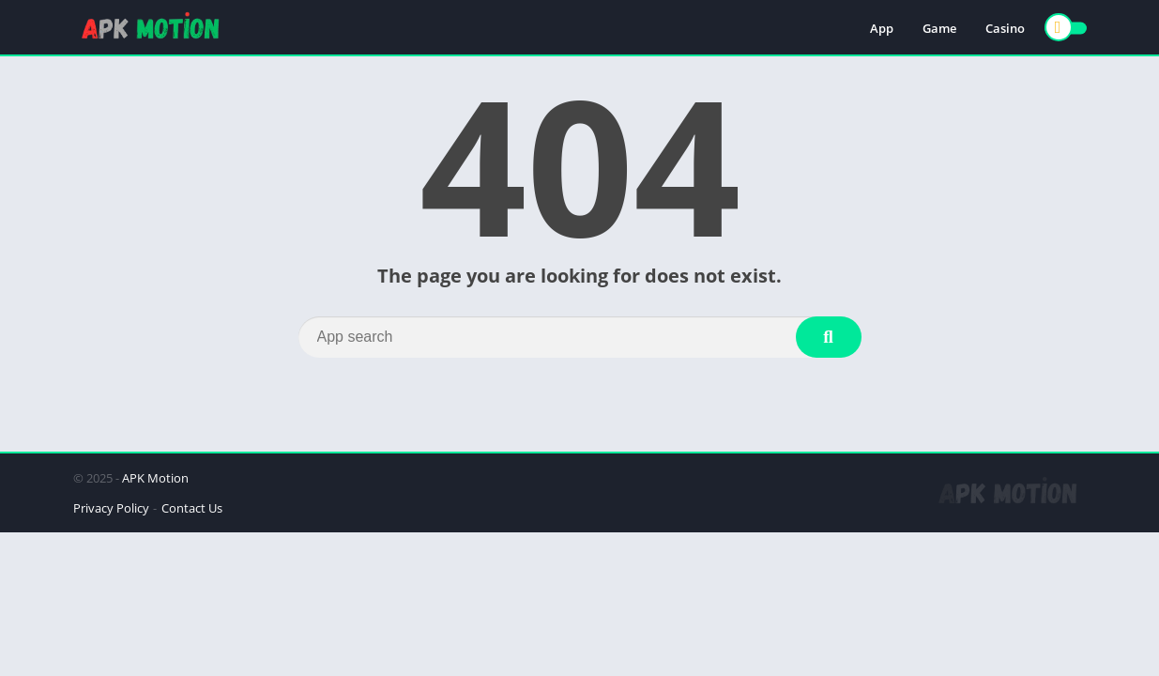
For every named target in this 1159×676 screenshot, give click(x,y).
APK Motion (155, 477)
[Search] (580, 337)
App (881, 28)
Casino (1005, 28)
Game (939, 28)
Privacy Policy (111, 507)
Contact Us (191, 507)
